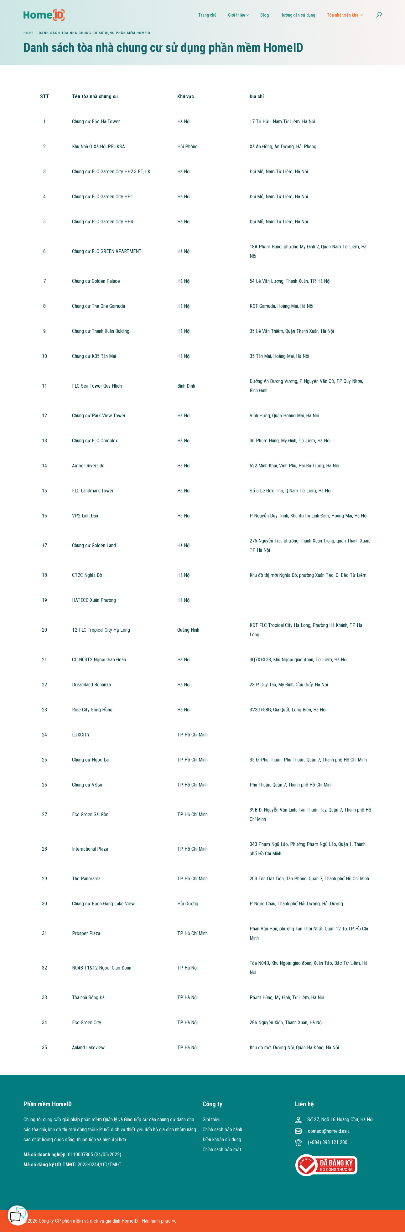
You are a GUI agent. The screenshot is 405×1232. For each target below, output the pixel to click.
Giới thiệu (212, 1120)
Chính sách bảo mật (222, 1150)
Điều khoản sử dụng (222, 1140)
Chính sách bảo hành (222, 1130)
